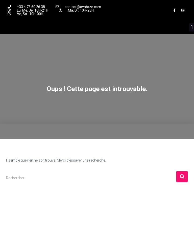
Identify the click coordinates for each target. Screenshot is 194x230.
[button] (191, 27)
